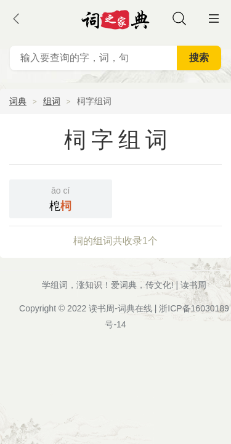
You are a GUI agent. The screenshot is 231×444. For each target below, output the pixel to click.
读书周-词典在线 (120, 308)
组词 (51, 101)
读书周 (193, 285)
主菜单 (214, 18)
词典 (17, 101)
